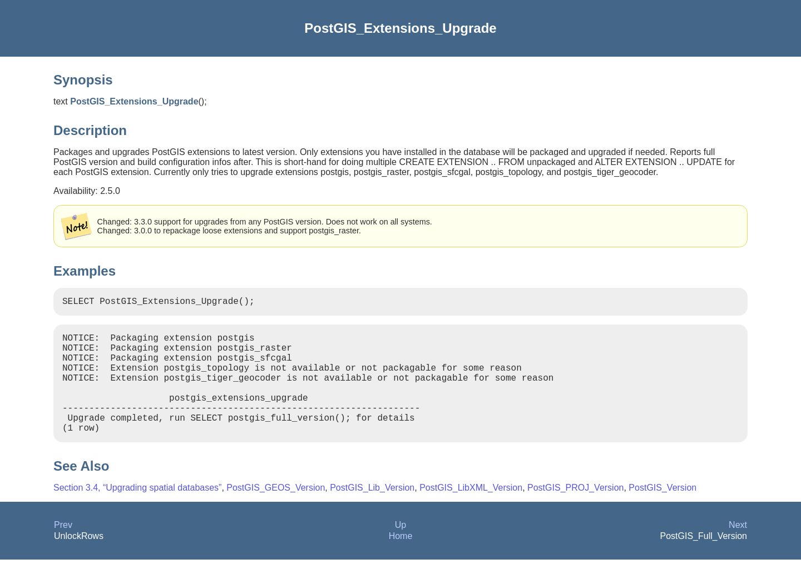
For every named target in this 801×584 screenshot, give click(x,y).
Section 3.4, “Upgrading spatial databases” (137, 512)
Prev (63, 549)
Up (400, 549)
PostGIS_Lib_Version (372, 512)
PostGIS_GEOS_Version (275, 512)
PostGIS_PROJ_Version (575, 512)
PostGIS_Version (662, 512)
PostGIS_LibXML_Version (470, 512)
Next (738, 549)
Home (401, 560)
